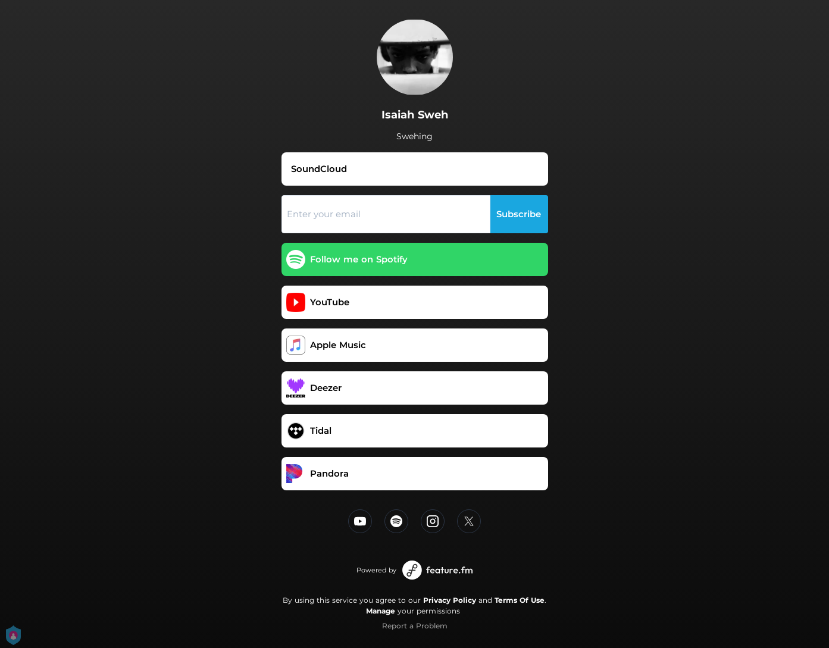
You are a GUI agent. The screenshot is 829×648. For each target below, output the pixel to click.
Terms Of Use (520, 600)
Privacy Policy (449, 600)
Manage (380, 610)
